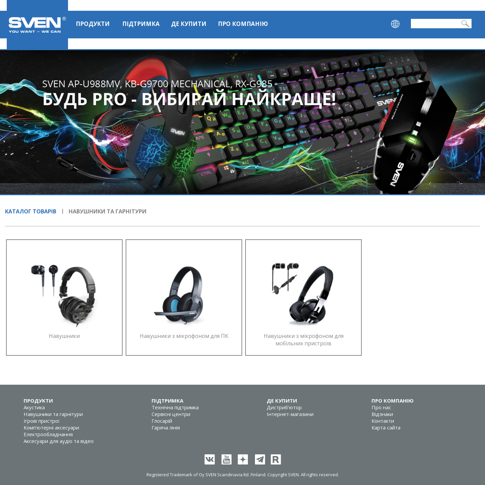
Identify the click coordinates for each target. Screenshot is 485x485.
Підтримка (141, 24)
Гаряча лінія (166, 427)
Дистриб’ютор (284, 407)
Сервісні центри (171, 414)
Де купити (188, 24)
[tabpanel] (242, 122)
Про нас (381, 407)
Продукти (93, 24)
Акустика (34, 407)
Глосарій (162, 420)
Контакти (382, 420)
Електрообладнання (48, 434)
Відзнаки (382, 414)
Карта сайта (385, 427)
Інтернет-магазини (290, 414)
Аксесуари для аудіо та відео (59, 441)
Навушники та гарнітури (53, 414)
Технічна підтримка (175, 407)
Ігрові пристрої (42, 420)
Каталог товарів (30, 211)
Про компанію (243, 24)
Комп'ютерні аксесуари (51, 427)
